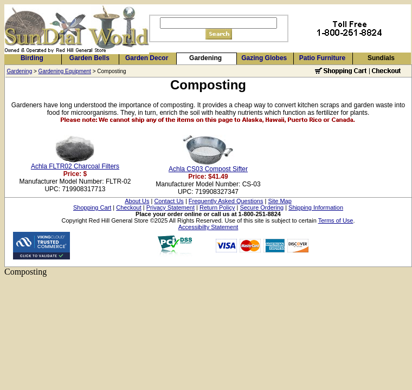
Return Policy (217, 207)
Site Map (279, 201)
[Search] (218, 23)
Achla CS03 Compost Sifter (208, 169)
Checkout (128, 207)
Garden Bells (89, 58)
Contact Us (168, 201)
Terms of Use (335, 220)
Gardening (205, 58)
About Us (137, 201)
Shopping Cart (92, 207)
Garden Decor (146, 58)
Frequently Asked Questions (226, 201)
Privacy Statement (170, 207)
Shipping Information (315, 207)
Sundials (381, 58)
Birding (32, 58)
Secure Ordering (262, 207)
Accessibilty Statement (208, 227)
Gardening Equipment (64, 71)
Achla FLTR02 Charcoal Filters (75, 166)
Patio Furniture (322, 58)
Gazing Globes (264, 58)
